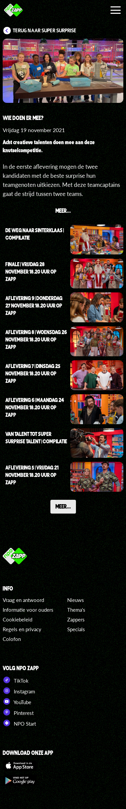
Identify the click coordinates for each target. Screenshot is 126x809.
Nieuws (75, 600)
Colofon (12, 639)
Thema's (76, 610)
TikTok (16, 680)
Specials (76, 629)
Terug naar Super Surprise (45, 31)
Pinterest (18, 712)
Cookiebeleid (17, 619)
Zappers (76, 619)
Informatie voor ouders (28, 610)
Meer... (63, 506)
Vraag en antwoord (23, 600)
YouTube (17, 701)
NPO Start (19, 723)
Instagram (19, 691)
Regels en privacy (22, 629)
